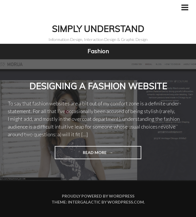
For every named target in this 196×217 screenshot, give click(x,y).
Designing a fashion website (98, 86)
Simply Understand (98, 28)
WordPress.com (125, 202)
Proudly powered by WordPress (98, 196)
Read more (81, 154)
